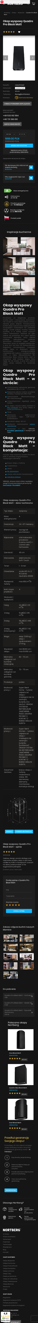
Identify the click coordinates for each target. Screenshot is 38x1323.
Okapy (14, 12)
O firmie (6, 1234)
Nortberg (7, 12)
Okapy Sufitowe (8, 1271)
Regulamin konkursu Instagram (14, 1305)
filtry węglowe (12, 408)
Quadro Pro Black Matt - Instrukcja (18, 996)
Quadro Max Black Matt (18, 1088)
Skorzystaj (11, 1190)
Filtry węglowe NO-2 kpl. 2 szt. (15, 177)
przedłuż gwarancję (15, 431)
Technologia (7, 1244)
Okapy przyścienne (9, 1276)
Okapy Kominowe (9, 1263)
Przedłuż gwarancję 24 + (18, 204)
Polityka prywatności (10, 1303)
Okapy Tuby (7, 1274)
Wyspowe (21, 12)
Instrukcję (7, 485)
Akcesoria (6, 1287)
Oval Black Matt (15, 1123)
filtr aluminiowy (13, 471)
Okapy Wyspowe (9, 1261)
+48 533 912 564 (11, 116)
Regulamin (6, 1298)
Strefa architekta (9, 1237)
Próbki (5, 1289)
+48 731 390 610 (10, 119)
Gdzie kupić (7, 1239)
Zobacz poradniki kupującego (17, 104)
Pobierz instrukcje (24, 832)
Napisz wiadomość (12, 124)
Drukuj (9, 832)
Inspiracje (6, 1242)
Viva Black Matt (15, 1053)
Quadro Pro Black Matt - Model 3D (18, 1004)
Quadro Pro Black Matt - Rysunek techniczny (18, 1012)
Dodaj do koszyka (19, 146)
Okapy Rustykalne (9, 1268)
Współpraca (7, 1247)
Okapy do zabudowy (10, 1279)
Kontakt (6, 1252)
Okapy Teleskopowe (10, 1281)
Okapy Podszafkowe (10, 1266)
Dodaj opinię (19, 911)
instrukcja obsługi (13, 477)
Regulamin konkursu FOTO (12, 1300)
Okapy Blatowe (8, 1284)
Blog (4, 1250)
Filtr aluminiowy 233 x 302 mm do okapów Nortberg (16, 166)
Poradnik (16, 485)
